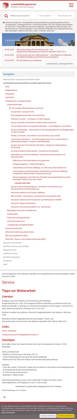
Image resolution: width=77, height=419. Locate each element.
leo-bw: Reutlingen (9, 331)
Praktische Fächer (10, 254)
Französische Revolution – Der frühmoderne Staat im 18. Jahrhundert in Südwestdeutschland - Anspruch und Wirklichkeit (39, 140)
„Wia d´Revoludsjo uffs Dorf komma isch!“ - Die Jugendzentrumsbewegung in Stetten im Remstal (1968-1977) (41, 51)
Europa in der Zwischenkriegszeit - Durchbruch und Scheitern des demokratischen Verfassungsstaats (36, 188)
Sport (5, 264)
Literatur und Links (22, 183)
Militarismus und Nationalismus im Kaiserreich (31, 160)
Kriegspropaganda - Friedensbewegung (28, 164)
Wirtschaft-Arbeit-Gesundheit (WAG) (19, 232)
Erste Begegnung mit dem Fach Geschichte (28, 115)
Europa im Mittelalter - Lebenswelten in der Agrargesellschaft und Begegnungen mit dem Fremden (42, 131)
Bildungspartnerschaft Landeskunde (21, 210)
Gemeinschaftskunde (13, 228)
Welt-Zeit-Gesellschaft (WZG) (16, 236)
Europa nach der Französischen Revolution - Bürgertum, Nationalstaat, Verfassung (39, 146)
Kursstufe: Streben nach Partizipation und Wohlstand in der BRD (36, 200)
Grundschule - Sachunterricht (22, 112)
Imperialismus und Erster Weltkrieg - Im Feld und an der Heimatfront (39, 168)
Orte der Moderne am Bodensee (28, 60)
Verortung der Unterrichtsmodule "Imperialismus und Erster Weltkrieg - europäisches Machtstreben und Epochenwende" (40, 172)
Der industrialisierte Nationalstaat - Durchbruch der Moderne (35, 151)
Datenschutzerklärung (8, 412)
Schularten (7, 261)
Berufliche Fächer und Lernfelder (16, 246)
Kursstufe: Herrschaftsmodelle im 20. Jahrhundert (31, 207)
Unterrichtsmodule (40, 25)
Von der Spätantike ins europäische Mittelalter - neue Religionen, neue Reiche (41, 126)
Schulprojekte (12, 214)
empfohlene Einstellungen (66, 416)
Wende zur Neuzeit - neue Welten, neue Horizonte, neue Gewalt (35, 136)
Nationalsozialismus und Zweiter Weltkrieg (27, 192)
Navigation (8, 74)
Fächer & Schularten (13, 23)
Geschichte (9, 97)
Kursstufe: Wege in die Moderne (23, 203)
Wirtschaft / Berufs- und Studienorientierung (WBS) (25, 239)
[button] (47, 16)
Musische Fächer (10, 250)
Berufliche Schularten (11, 257)
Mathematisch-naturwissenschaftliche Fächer (21, 79)
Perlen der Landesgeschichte (18, 218)
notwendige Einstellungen (48, 416)
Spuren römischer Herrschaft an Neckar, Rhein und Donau (34, 123)
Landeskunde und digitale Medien (20, 225)
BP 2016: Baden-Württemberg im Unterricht (26, 108)
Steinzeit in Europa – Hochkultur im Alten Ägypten (30, 119)
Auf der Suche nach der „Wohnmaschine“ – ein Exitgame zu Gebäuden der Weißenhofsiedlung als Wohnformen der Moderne (44, 56)
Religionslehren (11, 90)
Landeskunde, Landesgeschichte (18, 25)
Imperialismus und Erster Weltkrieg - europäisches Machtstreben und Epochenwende (38, 156)
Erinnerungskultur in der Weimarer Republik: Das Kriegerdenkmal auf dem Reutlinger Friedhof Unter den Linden (41, 178)
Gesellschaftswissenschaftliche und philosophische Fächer (46, 23)
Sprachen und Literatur (12, 243)
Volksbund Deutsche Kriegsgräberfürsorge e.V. (20, 335)
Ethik (7, 87)
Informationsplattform (16, 221)
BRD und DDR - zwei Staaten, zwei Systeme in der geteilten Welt (35, 196)
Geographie (9, 94)
